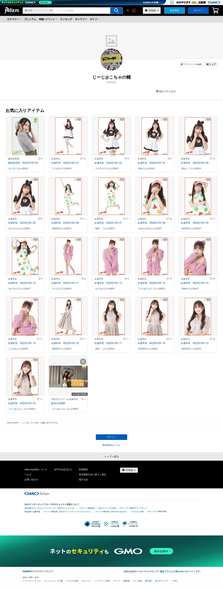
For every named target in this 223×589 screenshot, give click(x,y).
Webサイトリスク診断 (107, 508)
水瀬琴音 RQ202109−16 (65, 343)
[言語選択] (152, 10)
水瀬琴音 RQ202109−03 (151, 162)
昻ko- (141, 168)
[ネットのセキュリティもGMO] (27, 2)
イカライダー (101, 168)
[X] (128, 10)
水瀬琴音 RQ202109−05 (22, 222)
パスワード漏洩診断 (87, 508)
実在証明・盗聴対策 (32, 511)
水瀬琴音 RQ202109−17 (108, 343)
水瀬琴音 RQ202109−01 (65, 162)
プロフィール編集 (191, 64)
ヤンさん (56, 289)
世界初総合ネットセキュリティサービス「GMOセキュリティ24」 (49, 508)
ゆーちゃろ (13, 228)
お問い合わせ (31, 479)
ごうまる (56, 168)
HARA (184, 289)
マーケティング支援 (102, 581)
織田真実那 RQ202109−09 (23, 162)
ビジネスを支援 (72, 581)
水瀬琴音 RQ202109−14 (194, 283)
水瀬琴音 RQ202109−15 (22, 343)
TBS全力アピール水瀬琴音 (64, 399)
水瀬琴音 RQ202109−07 (108, 222)
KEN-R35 (56, 228)
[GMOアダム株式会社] (36, 493)
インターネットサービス (32, 581)
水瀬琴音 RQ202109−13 (151, 283)
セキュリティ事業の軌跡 (156, 511)
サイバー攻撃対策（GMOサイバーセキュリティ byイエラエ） (68, 511)
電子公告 (83, 479)
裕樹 (99, 228)
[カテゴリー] (38, 10)
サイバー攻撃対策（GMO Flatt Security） (111, 511)
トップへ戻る (111, 456)
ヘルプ (27, 474)
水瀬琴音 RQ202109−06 (65, 222)
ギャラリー (81, 19)
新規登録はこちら (111, 445)
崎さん (185, 168)
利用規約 (83, 469)
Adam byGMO (13, 423)
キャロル (99, 289)
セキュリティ (86, 581)
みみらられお (144, 228)
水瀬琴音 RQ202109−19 (194, 343)
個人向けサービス (161, 581)
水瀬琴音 (55, 158)
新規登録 (174, 10)
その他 (174, 581)
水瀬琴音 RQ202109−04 (194, 162)
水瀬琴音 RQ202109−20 (22, 403)
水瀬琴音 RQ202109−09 (194, 222)
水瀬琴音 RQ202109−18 (151, 343)
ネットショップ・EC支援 (53, 581)
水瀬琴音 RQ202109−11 (65, 283)
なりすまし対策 (137, 511)
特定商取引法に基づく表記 (92, 474)
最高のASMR (58, 403)
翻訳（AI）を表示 (166, 91)
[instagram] (134, 10)
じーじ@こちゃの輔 (145, 289)
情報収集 (126, 581)
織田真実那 (13, 158)
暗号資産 (148, 581)
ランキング (66, 19)
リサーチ (116, 581)
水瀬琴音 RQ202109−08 (151, 222)
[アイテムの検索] (116, 10)
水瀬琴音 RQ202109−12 (108, 283)
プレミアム (30, 19)
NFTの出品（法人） (63, 469)
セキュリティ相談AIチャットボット (133, 508)
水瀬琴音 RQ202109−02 (108, 162)
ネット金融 (137, 581)
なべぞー (13, 168)
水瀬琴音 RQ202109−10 (22, 283)
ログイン (198, 10)
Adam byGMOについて (35, 469)
